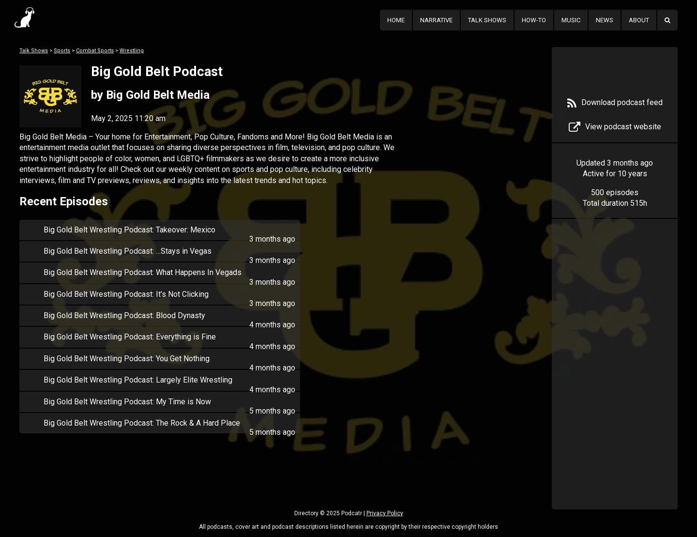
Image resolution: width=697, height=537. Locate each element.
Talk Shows (487, 20)
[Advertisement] (614, 378)
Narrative (436, 20)
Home (396, 20)
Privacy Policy (384, 513)
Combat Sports (95, 50)
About (639, 20)
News (604, 20)
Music (570, 20)
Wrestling (132, 50)
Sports (62, 50)
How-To (534, 20)
